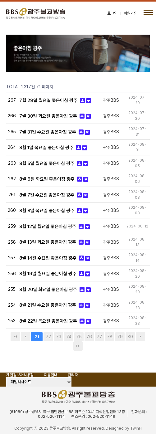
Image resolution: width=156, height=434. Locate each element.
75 (79, 336)
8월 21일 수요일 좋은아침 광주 (48, 305)
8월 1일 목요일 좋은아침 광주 (47, 147)
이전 (25, 336)
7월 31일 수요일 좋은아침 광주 (48, 132)
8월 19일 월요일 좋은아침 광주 (48, 273)
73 (58, 336)
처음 (15, 336)
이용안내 (50, 375)
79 (120, 336)
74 (68, 336)
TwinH (136, 428)
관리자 (73, 375)
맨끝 (78, 346)
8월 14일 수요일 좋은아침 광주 (48, 258)
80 (130, 336)
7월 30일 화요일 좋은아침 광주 (48, 116)
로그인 (112, 13)
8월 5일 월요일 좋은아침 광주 (47, 163)
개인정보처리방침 (20, 375)
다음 (140, 336)
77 (99, 336)
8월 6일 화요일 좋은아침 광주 (47, 179)
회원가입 (130, 13)
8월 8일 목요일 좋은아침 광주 (47, 210)
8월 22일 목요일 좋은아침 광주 (48, 321)
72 (48, 336)
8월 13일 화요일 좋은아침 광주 (48, 242)
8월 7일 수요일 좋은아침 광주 (47, 195)
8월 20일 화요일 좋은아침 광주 (48, 289)
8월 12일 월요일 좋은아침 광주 (48, 226)
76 (89, 336)
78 (109, 336)
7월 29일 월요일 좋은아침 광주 (49, 100)
